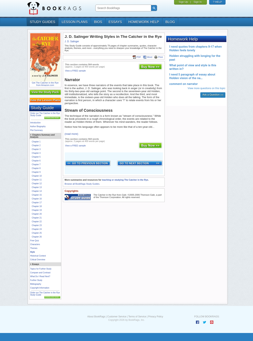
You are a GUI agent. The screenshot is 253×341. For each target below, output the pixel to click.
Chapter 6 (36, 161)
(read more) (71, 133)
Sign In (198, 1)
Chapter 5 (36, 157)
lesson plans (75, 22)
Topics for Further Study (40, 269)
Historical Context (38, 256)
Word (147, 57)
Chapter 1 (36, 142)
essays (115, 22)
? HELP (217, 1)
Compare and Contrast (40, 273)
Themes (33, 248)
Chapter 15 (37, 195)
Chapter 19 (37, 210)
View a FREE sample (75, 70)
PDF (137, 57)
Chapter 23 (37, 225)
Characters (35, 244)
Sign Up (183, 1)
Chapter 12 (37, 183)
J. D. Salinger (72, 41)
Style (32, 252)
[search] (122, 8)
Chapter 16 (37, 199)
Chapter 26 (37, 237)
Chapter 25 (37, 233)
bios (98, 22)
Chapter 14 (37, 191)
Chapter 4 (36, 153)
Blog (170, 22)
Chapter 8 (36, 168)
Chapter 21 (37, 218)
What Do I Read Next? (40, 276)
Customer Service (116, 316)
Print (158, 57)
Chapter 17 (37, 202)
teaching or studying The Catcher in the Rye (125, 180)
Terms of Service (137, 316)
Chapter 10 (37, 176)
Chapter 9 (36, 172)
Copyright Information (39, 288)
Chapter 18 (37, 206)
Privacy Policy (155, 316)
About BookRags (96, 316)
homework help (143, 22)
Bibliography (35, 284)
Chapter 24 (37, 229)
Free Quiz (34, 240)
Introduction (35, 123)
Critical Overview (37, 260)
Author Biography (38, 126)
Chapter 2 (36, 145)
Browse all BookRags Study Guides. (82, 184)
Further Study (36, 280)
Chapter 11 (37, 180)
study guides (42, 22)
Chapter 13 (37, 187)
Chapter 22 (37, 221)
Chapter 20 (37, 214)
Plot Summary (36, 130)
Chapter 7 (36, 164)
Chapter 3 (36, 149)
